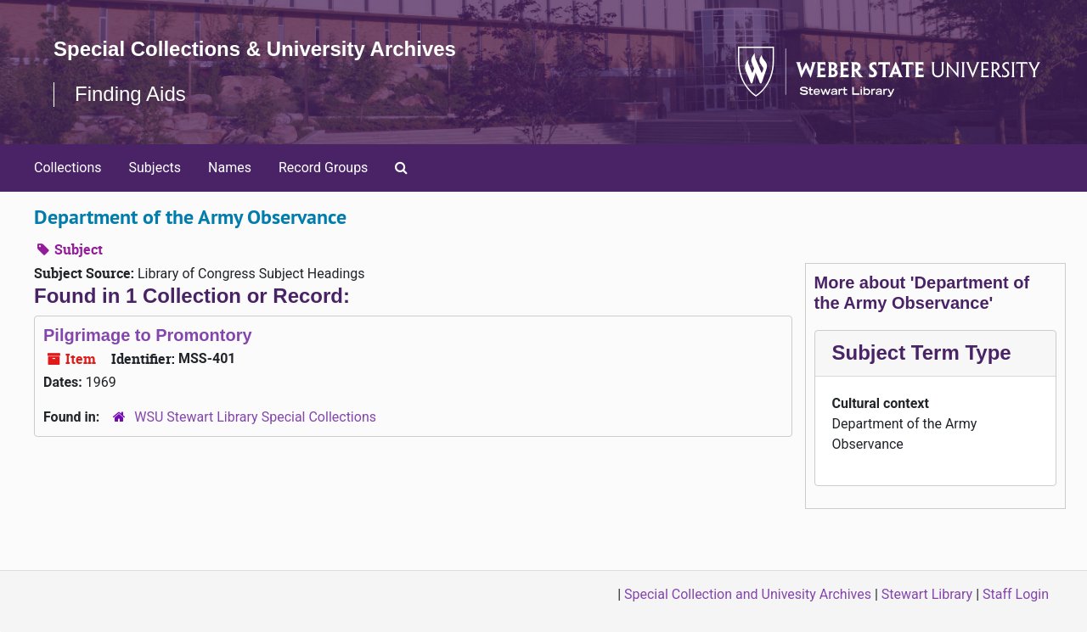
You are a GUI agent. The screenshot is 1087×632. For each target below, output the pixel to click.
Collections (68, 167)
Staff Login (1016, 594)
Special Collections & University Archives (255, 48)
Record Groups (323, 167)
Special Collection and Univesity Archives (747, 594)
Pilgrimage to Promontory (147, 335)
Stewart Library (926, 594)
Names (229, 167)
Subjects (155, 167)
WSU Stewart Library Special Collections (255, 417)
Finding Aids (130, 93)
